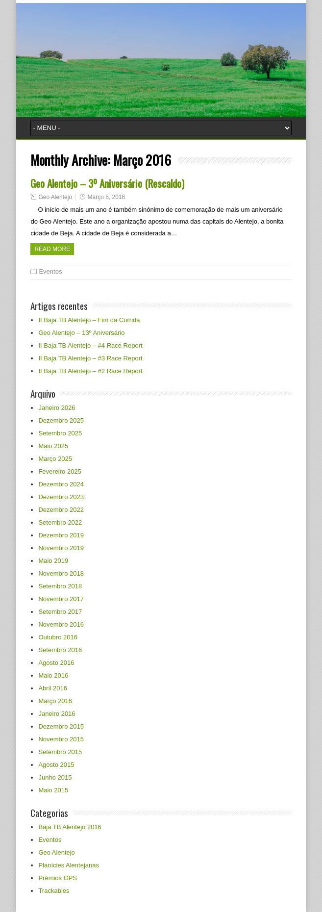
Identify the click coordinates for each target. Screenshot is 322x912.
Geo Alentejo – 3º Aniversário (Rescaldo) (107, 183)
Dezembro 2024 (61, 484)
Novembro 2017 (61, 599)
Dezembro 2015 (61, 726)
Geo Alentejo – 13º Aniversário (81, 332)
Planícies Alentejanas (68, 865)
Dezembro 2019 (61, 535)
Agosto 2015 (56, 764)
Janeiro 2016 (56, 713)
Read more (52, 249)
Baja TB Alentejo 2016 (69, 827)
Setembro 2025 (60, 433)
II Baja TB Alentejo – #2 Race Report (90, 371)
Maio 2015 (53, 790)
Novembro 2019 (61, 548)
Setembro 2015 (60, 752)
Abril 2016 (52, 688)
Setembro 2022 (60, 522)
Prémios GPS (57, 878)
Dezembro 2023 (61, 497)
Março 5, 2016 (106, 197)
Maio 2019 (53, 560)
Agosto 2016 (56, 662)
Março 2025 (55, 458)
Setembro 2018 (60, 586)
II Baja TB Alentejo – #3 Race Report (90, 358)
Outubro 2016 (57, 637)
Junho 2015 (55, 777)
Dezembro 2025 (61, 420)
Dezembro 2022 (61, 509)
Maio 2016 (53, 675)
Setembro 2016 (60, 650)
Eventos (50, 271)
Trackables (53, 890)
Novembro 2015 (61, 739)
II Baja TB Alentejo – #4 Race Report (90, 345)
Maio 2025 (53, 446)
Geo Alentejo (55, 197)
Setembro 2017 (60, 611)
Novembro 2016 (61, 624)
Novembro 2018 (61, 573)
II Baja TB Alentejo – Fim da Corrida (89, 320)
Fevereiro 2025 (59, 471)
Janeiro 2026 (56, 407)
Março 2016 (55, 701)
